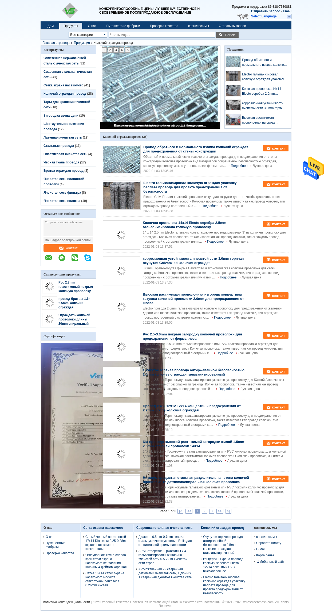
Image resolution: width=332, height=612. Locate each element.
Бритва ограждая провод (64, 171)
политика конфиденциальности (66, 602)
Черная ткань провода (61, 162)
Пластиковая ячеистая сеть (65, 154)
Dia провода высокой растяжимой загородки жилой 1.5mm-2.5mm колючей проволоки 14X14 (194, 444)
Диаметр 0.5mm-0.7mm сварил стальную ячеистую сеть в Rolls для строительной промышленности (165, 541)
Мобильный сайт (270, 562)
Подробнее (239, 166)
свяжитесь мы (198, 26)
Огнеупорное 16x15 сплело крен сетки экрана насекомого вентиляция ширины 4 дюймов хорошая (106, 561)
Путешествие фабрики (123, 26)
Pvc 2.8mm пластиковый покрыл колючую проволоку (75, 287)
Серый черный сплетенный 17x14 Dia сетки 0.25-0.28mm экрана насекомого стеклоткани (106, 543)
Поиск (230, 35)
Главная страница (56, 43)
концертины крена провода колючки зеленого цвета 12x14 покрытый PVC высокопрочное (223, 565)
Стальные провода (59, 146)
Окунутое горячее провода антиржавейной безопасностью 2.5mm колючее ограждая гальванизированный (193, 372)
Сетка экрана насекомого (63, 85)
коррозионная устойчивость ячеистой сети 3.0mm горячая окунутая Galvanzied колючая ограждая (264, 105)
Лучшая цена (262, 166)
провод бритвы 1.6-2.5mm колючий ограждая (74, 303)
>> (220, 511)
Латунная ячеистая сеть (63, 137)
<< (189, 511)
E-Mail (260, 549)
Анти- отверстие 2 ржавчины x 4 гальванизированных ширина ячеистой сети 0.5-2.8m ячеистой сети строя (163, 557)
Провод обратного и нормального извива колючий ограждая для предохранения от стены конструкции (264, 62)
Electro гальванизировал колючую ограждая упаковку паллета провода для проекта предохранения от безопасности (264, 77)
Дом (51, 26)
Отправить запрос (266, 11)
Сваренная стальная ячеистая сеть (164, 528)
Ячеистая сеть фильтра (62, 192)
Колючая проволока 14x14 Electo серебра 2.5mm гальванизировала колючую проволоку (262, 91)
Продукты (71, 26)
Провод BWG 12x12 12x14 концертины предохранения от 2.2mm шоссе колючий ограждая (192, 408)
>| (228, 511)
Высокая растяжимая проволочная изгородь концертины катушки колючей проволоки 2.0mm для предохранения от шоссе (160, 125)
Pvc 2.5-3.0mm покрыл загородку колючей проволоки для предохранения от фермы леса (192, 336)
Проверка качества (164, 26)
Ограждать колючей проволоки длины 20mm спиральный (74, 319)
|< (180, 511)
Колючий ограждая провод (65, 93)
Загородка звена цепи (61, 115)
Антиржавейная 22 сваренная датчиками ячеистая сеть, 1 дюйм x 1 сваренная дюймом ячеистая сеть (165, 573)
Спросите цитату (268, 543)
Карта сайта (265, 555)
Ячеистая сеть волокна (62, 201)
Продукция (82, 43)
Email (287, 11)
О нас (92, 26)
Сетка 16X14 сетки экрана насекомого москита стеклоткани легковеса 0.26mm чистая (104, 579)
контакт (68, 248)
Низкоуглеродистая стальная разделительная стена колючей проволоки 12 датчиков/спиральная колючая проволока (196, 480)
